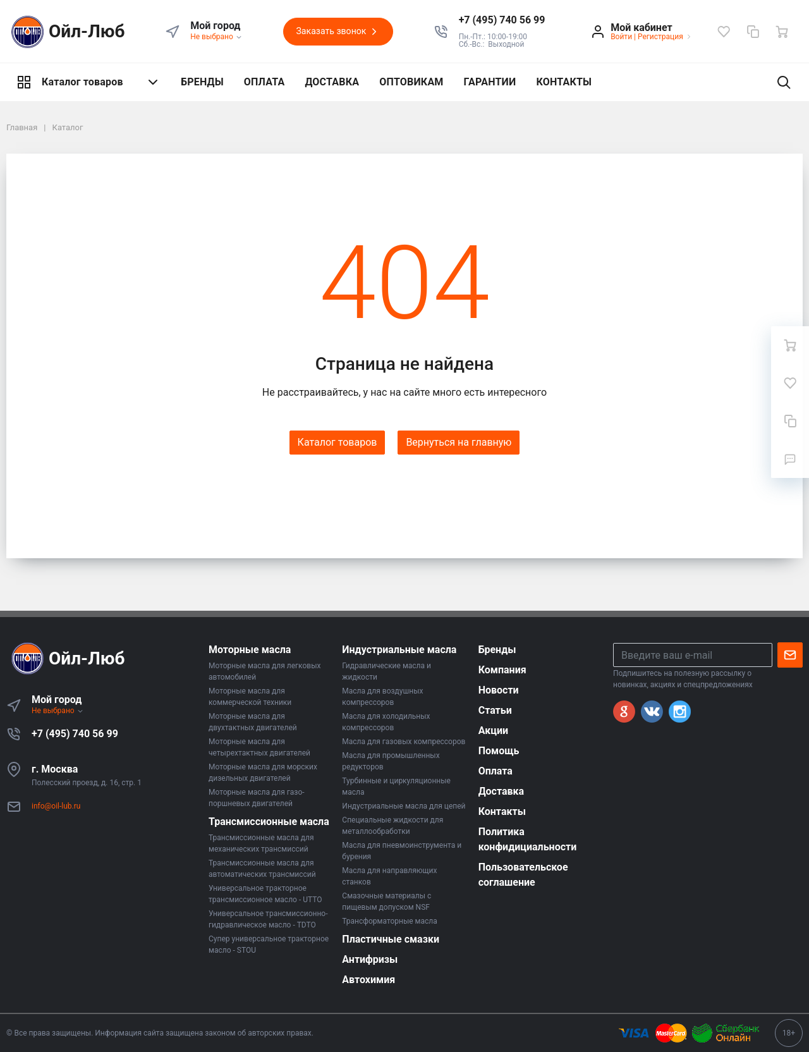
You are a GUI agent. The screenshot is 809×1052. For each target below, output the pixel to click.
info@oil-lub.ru (56, 806)
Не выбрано (216, 36)
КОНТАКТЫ (564, 82)
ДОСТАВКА (332, 82)
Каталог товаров (88, 82)
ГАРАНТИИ (490, 82)
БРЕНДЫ (202, 82)
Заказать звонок (338, 31)
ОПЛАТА (264, 82)
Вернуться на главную (458, 442)
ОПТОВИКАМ (411, 82)
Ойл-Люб (65, 32)
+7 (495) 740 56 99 (75, 734)
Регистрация (660, 36)
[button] (502, 20)
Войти (621, 36)
